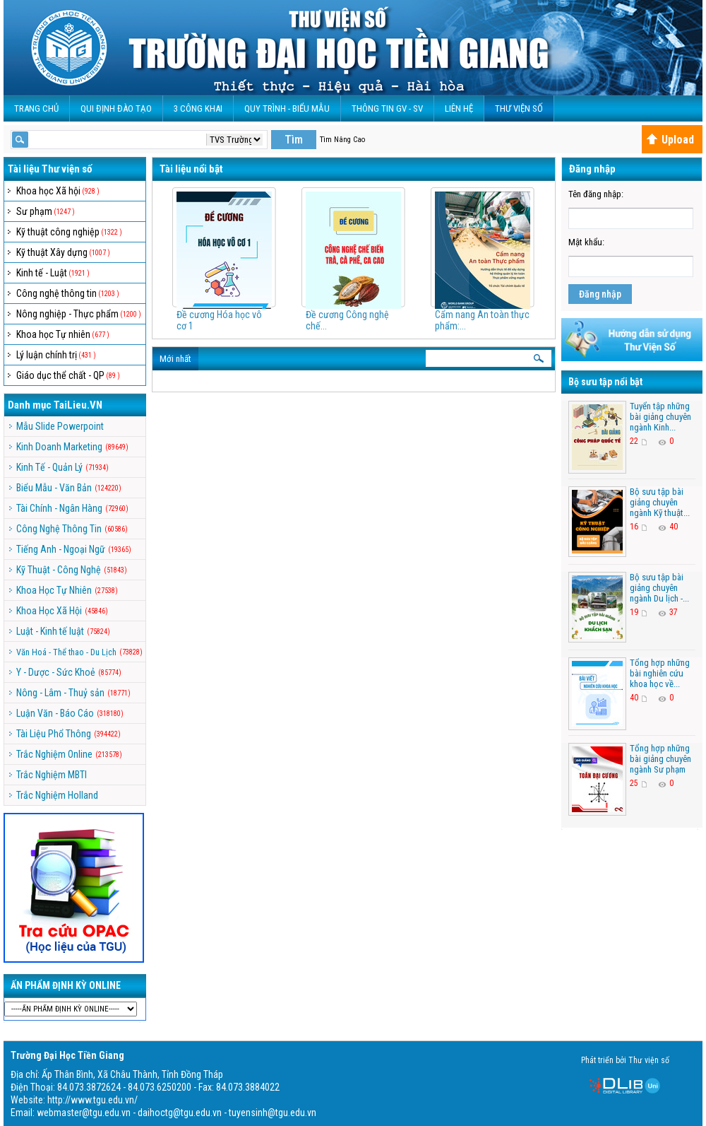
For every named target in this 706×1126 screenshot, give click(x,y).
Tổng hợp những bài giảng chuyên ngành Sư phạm (660, 759)
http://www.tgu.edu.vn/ (92, 1100)
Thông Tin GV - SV (387, 108)
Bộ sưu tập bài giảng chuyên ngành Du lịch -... (659, 588)
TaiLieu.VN (78, 405)
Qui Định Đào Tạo (116, 108)
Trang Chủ (36, 108)
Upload (670, 139)
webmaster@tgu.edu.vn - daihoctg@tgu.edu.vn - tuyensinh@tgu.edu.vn (176, 1112)
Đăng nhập (600, 294)
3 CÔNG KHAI (198, 108)
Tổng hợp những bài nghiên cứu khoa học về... (660, 673)
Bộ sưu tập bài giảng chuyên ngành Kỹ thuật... (660, 502)
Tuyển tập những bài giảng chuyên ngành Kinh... (660, 417)
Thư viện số (519, 108)
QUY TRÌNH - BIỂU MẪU (287, 108)
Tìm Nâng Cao (342, 139)
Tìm (294, 139)
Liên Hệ (459, 108)
